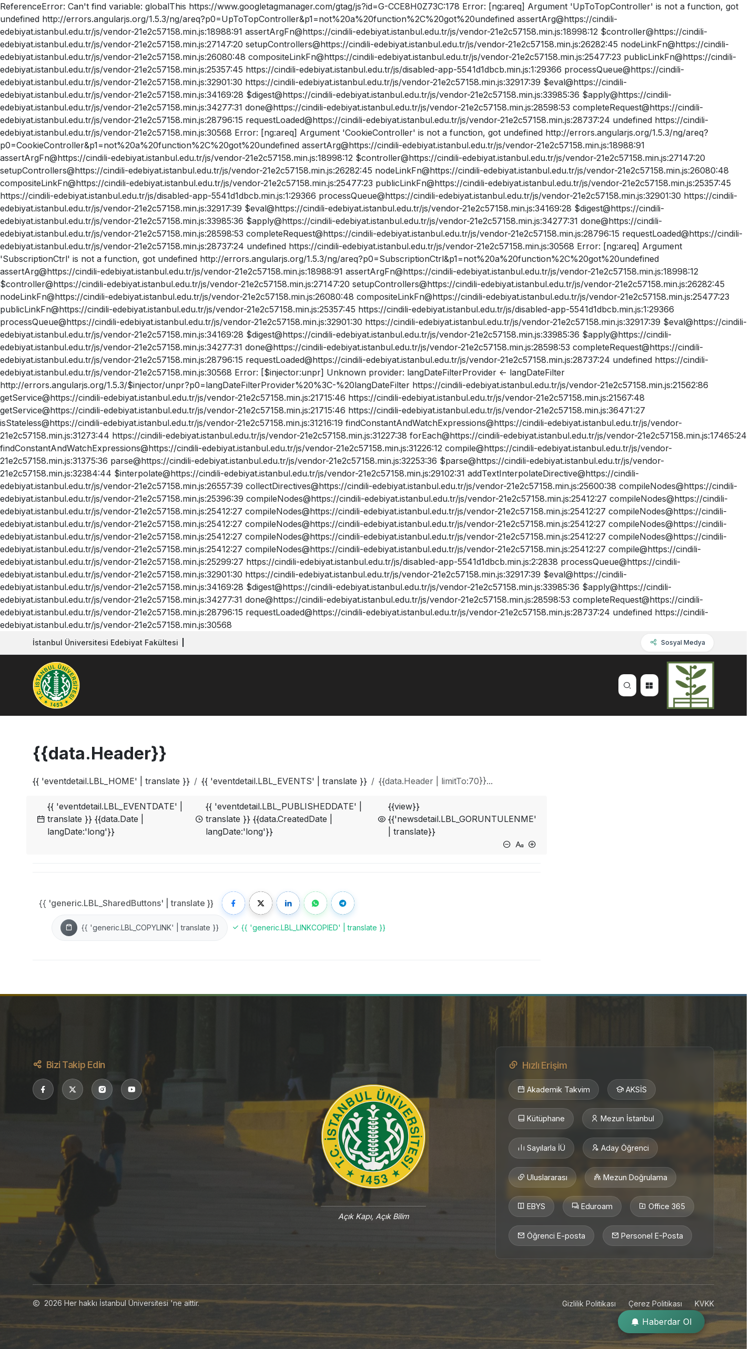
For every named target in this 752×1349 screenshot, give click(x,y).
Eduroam (592, 1206)
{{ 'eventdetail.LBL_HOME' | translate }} (111, 781)
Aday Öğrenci (620, 1148)
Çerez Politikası (655, 1303)
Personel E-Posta (647, 1236)
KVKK (704, 1303)
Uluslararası (542, 1177)
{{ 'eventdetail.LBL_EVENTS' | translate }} (284, 781)
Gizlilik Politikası (589, 1303)
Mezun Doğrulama (630, 1177)
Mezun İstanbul (622, 1118)
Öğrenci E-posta (551, 1236)
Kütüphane (541, 1118)
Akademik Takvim (553, 1090)
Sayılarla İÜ (541, 1148)
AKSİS (631, 1090)
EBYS (531, 1206)
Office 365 (662, 1206)
